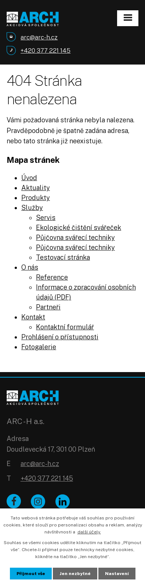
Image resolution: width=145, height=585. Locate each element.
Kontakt (33, 317)
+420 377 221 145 (47, 478)
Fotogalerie (38, 347)
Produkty (35, 198)
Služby (32, 207)
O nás (29, 267)
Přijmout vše (31, 573)
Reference (52, 277)
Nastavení (117, 573)
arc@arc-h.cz (40, 463)
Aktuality (35, 188)
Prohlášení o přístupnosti (59, 337)
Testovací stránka (63, 257)
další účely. (89, 532)
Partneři (48, 307)
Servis (45, 217)
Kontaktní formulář (65, 327)
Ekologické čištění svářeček (78, 227)
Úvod (29, 178)
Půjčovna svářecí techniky (75, 237)
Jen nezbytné (75, 573)
